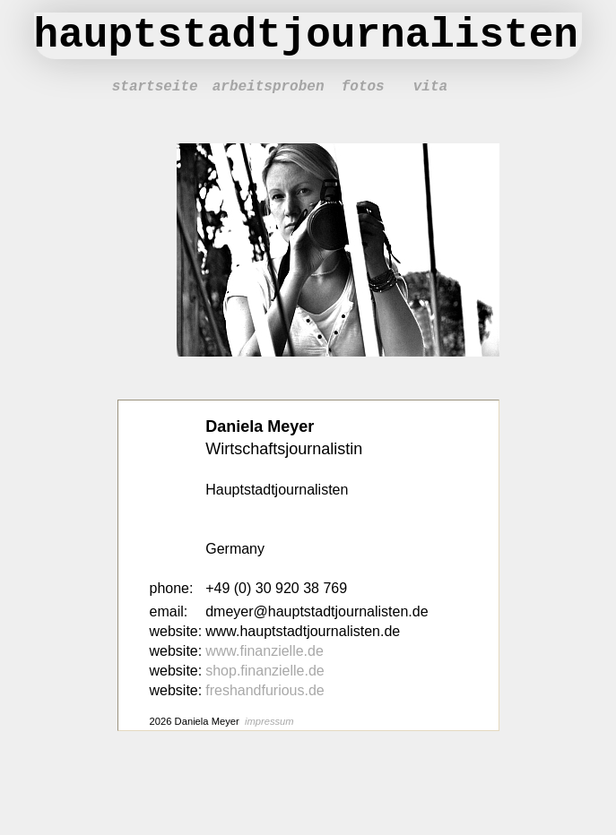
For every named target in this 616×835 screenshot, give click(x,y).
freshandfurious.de (265, 690)
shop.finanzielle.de (265, 670)
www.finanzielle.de (264, 651)
